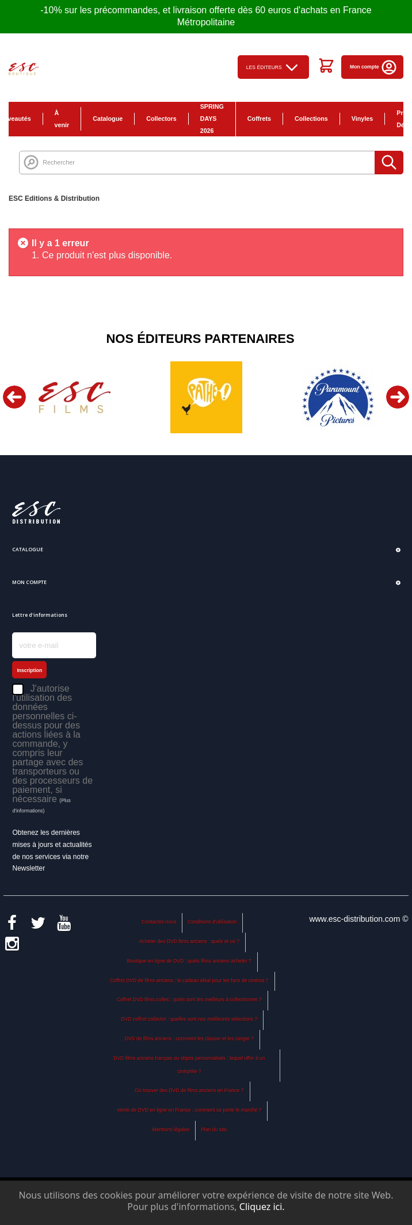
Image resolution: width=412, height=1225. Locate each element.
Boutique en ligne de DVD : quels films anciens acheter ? (189, 961)
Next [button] (397, 397)
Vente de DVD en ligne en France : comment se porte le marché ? (189, 1110)
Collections (311, 118)
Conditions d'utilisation (212, 922)
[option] (74, 397)
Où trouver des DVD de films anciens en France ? (189, 1090)
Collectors (161, 118)
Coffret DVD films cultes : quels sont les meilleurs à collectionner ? (189, 999)
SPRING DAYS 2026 (212, 118)
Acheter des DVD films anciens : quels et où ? (189, 941)
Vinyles (362, 118)
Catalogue (108, 118)
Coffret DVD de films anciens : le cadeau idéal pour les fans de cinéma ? (189, 980)
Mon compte (374, 67)
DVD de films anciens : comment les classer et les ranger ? (189, 1038)
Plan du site (214, 1129)
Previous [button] (14, 397)
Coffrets (259, 118)
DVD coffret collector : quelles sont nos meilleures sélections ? (189, 1019)
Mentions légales (170, 1129)
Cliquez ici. (262, 1206)
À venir (62, 118)
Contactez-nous (159, 922)
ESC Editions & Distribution (54, 198)
